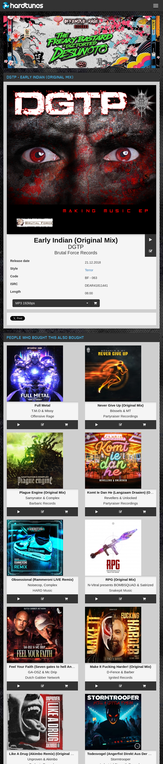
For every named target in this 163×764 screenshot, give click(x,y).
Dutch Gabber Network (42, 677)
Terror (89, 270)
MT (128, 411)
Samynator (33, 498)
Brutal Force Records (75, 252)
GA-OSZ (34, 672)
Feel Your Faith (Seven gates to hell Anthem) (45, 667)
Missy (49, 411)
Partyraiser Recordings (120, 416)
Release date (20, 261)
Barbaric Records (42, 503)
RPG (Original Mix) (120, 579)
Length (15, 291)
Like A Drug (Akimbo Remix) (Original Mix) (43, 754)
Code (14, 276)
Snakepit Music (120, 590)
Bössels (116, 411)
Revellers (111, 498)
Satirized (146, 585)
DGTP (76, 247)
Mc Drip (51, 672)
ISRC (14, 284)
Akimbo (52, 759)
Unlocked (130, 498)
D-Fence (113, 672)
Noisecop (35, 585)
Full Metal (42, 405)
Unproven (34, 759)
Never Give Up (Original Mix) (120, 405)
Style (14, 268)
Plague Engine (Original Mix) (42, 492)
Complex (52, 498)
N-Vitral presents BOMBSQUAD (112, 585)
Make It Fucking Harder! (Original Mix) (120, 667)
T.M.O (36, 411)
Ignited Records (120, 677)
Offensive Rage (42, 416)
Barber (129, 672)
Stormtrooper (121, 759)
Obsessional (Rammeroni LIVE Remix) (42, 579)
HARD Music (42, 590)
